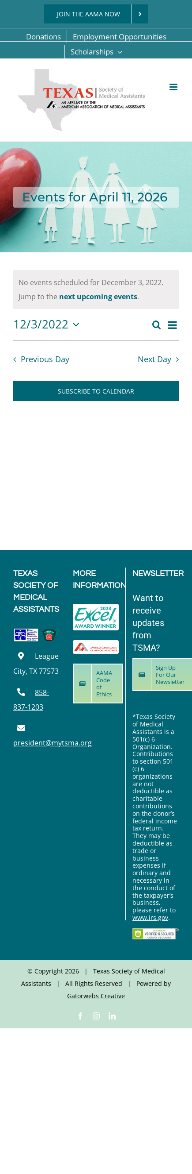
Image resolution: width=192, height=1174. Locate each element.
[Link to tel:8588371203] (21, 692)
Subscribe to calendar (96, 391)
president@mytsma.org (52, 743)
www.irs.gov (150, 917)
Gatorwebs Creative (96, 996)
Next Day (154, 359)
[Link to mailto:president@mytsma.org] (21, 728)
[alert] (96, 289)
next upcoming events (98, 296)
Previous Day (45, 359)
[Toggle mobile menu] (174, 87)
